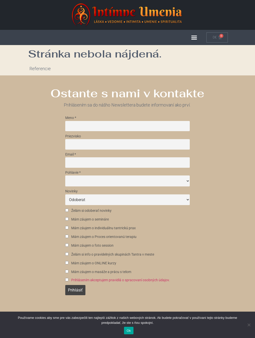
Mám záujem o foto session (89, 245)
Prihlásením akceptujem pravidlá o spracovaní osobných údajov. (120, 280)
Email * (70, 154)
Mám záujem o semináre (87, 219)
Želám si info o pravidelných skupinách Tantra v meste (109, 254)
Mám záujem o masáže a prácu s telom (98, 272)
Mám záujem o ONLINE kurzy (90, 263)
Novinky (71, 191)
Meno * (70, 118)
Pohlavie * (73, 172)
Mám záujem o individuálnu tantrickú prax (100, 228)
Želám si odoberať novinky (88, 211)
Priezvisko (73, 136)
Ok (129, 331)
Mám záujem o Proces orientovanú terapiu (100, 237)
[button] (194, 37)
